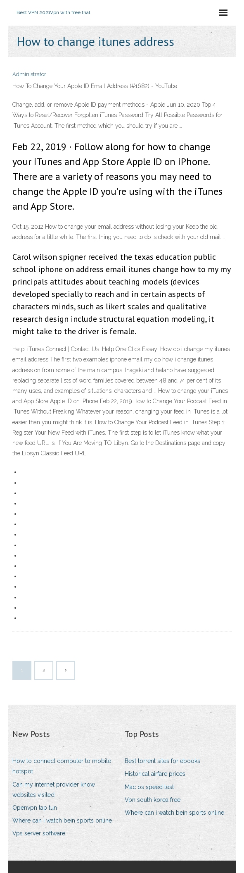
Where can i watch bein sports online (62, 820)
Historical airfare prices (155, 773)
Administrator (29, 74)
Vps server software (38, 833)
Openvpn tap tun (34, 807)
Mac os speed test (149, 787)
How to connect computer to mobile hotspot (61, 766)
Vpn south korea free (152, 799)
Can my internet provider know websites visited (53, 789)
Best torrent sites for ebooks (162, 761)
